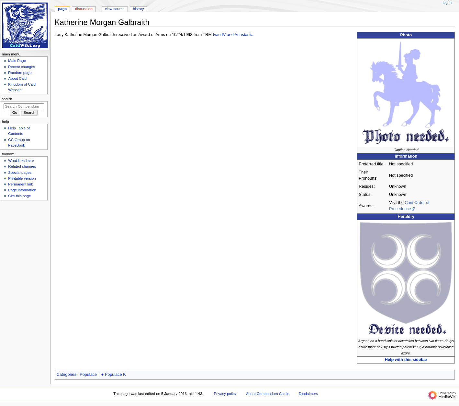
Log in (447, 3)
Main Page (17, 61)
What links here (21, 160)
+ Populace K (113, 374)
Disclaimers (308, 394)
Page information (22, 190)
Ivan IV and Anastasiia (233, 34)
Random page (19, 73)
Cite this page (19, 196)
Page (62, 9)
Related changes (22, 166)
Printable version (22, 178)
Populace (88, 374)
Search (7, 99)
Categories (66, 374)
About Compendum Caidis (267, 394)
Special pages (19, 172)
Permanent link (20, 184)
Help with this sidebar (406, 359)
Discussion (83, 9)
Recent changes (21, 67)
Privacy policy (225, 394)
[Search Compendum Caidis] (24, 106)
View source (114, 9)
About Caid (17, 78)
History (138, 9)
